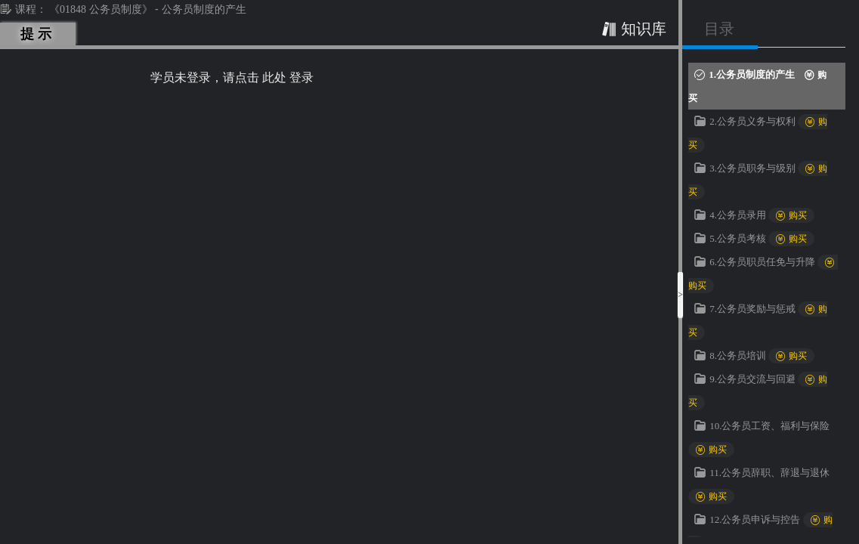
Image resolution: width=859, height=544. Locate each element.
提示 (38, 34)
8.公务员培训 (761, 355)
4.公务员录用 (761, 215)
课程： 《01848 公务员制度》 (77, 9)
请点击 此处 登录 (268, 77)
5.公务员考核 (761, 238)
